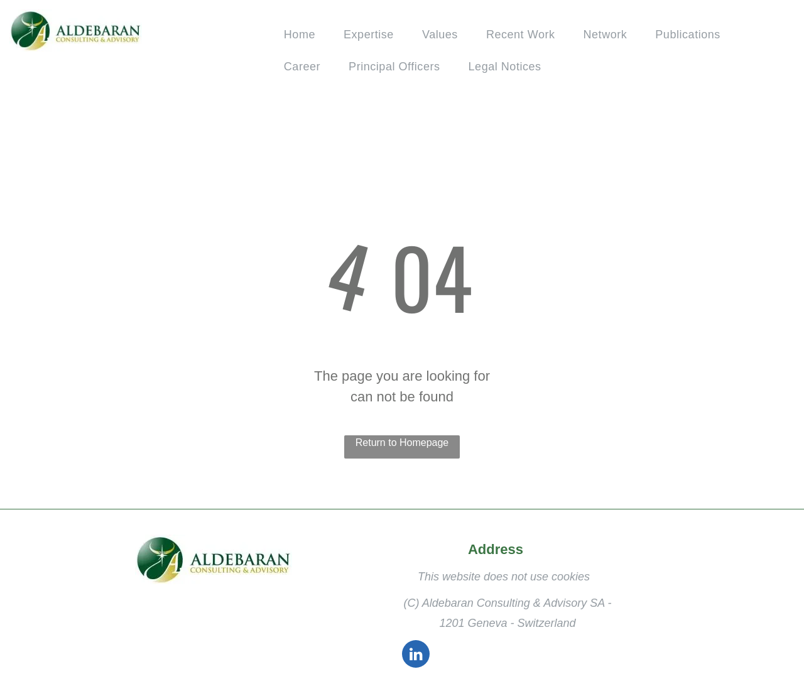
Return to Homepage (402, 442)
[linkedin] (416, 655)
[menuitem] (304, 35)
